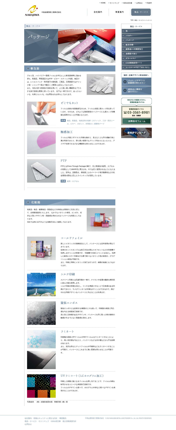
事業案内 (119, 12)
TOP (132, 20)
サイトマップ (114, 3)
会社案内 (97, 12)
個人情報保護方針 (69, 421)
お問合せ (139, 3)
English (149, 3)
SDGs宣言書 (127, 3)
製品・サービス (141, 12)
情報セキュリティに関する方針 (45, 418)
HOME (103, 3)
